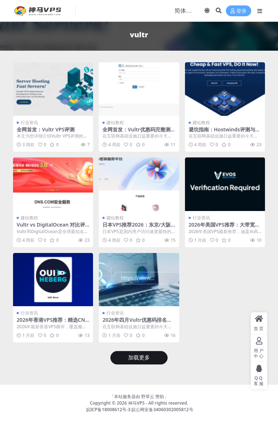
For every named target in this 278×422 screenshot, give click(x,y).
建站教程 (115, 122)
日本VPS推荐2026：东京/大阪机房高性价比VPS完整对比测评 (137, 227)
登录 (239, 11)
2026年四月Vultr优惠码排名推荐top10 (137, 322)
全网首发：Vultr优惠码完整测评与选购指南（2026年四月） (136, 132)
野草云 (147, 396)
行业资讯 (29, 122)
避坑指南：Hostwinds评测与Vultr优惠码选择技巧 (223, 132)
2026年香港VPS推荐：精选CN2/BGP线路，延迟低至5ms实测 (52, 322)
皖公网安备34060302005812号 (162, 409)
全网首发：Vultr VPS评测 (46, 129)
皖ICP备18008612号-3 (108, 409)
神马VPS (136, 403)
